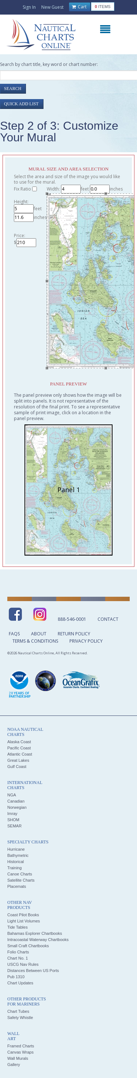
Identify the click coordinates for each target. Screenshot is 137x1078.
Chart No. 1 (17, 958)
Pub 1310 (15, 977)
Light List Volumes (23, 921)
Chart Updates (20, 983)
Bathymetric (17, 855)
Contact (108, 619)
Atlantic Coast (19, 754)
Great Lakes (18, 760)
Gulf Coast (16, 766)
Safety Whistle (20, 1017)
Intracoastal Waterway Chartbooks (38, 939)
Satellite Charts (21, 880)
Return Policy (74, 634)
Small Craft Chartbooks (28, 946)
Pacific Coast (19, 748)
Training (14, 868)
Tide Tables (17, 927)
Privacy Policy (86, 641)
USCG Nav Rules (23, 964)
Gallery (13, 1064)
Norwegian (17, 807)
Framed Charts (20, 1046)
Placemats (16, 886)
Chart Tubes (18, 1011)
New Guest (52, 7)
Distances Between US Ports (33, 970)
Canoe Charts (19, 874)
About (38, 634)
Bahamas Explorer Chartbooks (34, 933)
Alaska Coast (19, 742)
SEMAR (14, 826)
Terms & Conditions (35, 641)
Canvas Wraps (20, 1052)
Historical (15, 861)
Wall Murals (17, 1058)
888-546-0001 (72, 619)
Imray (12, 813)
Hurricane (16, 849)
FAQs (14, 634)
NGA (11, 795)
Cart (79, 7)
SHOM (13, 820)
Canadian (15, 801)
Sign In (29, 7)
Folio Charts (18, 952)
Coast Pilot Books (23, 915)
